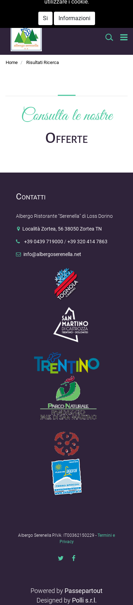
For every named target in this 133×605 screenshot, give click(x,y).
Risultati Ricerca (42, 62)
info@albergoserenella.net (62, 16)
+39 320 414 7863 (87, 242)
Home (12, 62)
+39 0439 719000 (43, 242)
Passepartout (83, 590)
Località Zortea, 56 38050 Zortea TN (62, 229)
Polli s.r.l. (84, 600)
